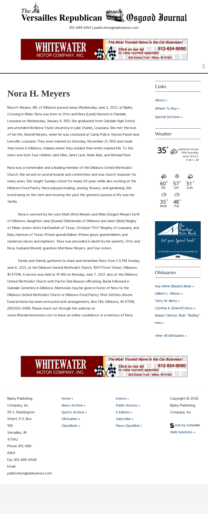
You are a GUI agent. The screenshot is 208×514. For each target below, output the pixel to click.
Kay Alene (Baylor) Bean (173, 286)
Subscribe (123, 419)
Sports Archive (73, 412)
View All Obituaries (169, 335)
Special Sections (167, 117)
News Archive (72, 406)
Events (121, 399)
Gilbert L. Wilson (167, 293)
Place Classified (127, 426)
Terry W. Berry (166, 301)
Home (66, 399)
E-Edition (123, 412)
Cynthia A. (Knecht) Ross (174, 308)
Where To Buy (166, 109)
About (160, 100)
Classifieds (69, 426)
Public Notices (127, 406)
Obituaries (69, 419)
